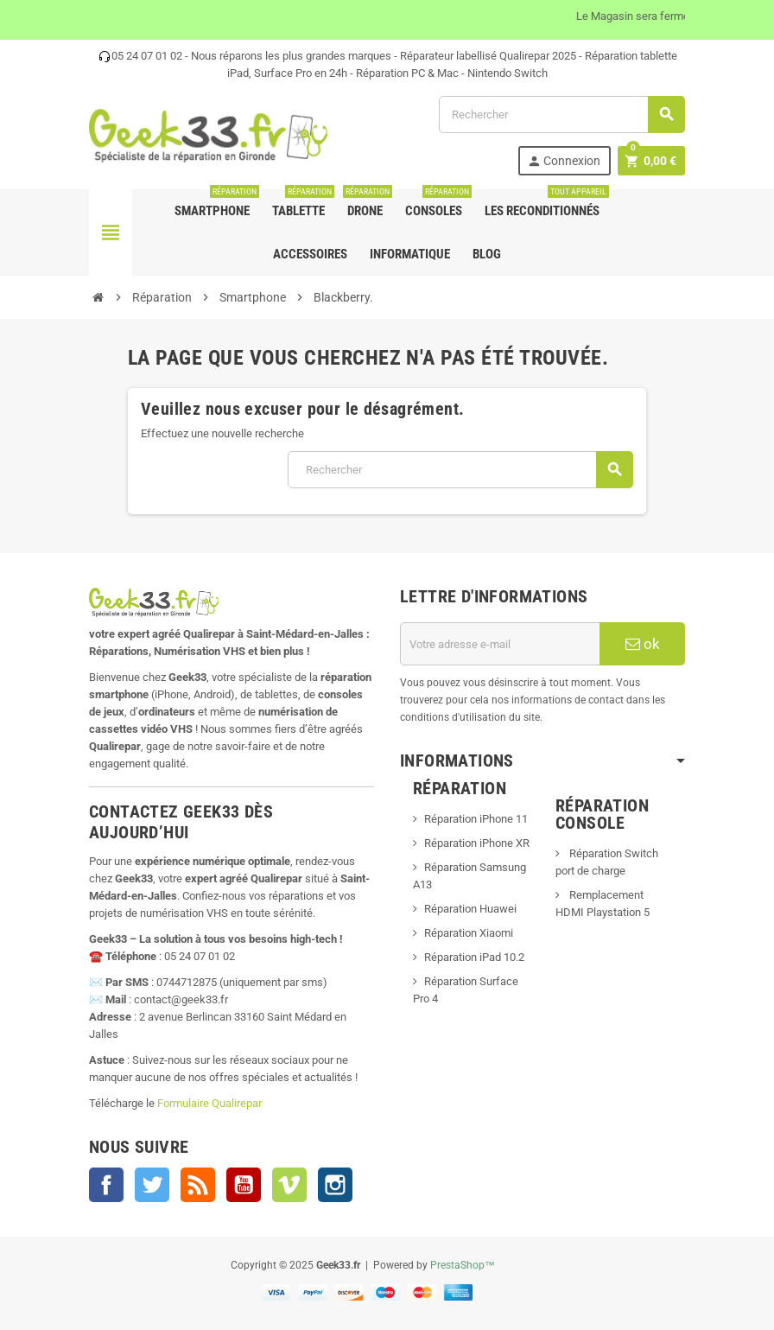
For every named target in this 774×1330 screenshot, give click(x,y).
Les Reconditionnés (545, 204)
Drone (366, 204)
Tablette (302, 204)
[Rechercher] (561, 114)
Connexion (563, 161)
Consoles (437, 204)
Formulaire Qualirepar (209, 1103)
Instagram (335, 1185)
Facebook (106, 1185)
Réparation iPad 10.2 (474, 957)
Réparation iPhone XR (477, 843)
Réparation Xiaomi (468, 932)
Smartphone (215, 204)
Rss (198, 1185)
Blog (487, 254)
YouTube (243, 1185)
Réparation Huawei (470, 908)
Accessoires (310, 254)
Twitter (152, 1185)
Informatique (410, 254)
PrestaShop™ (462, 1265)
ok (642, 643)
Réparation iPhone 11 (476, 818)
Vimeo (289, 1185)
